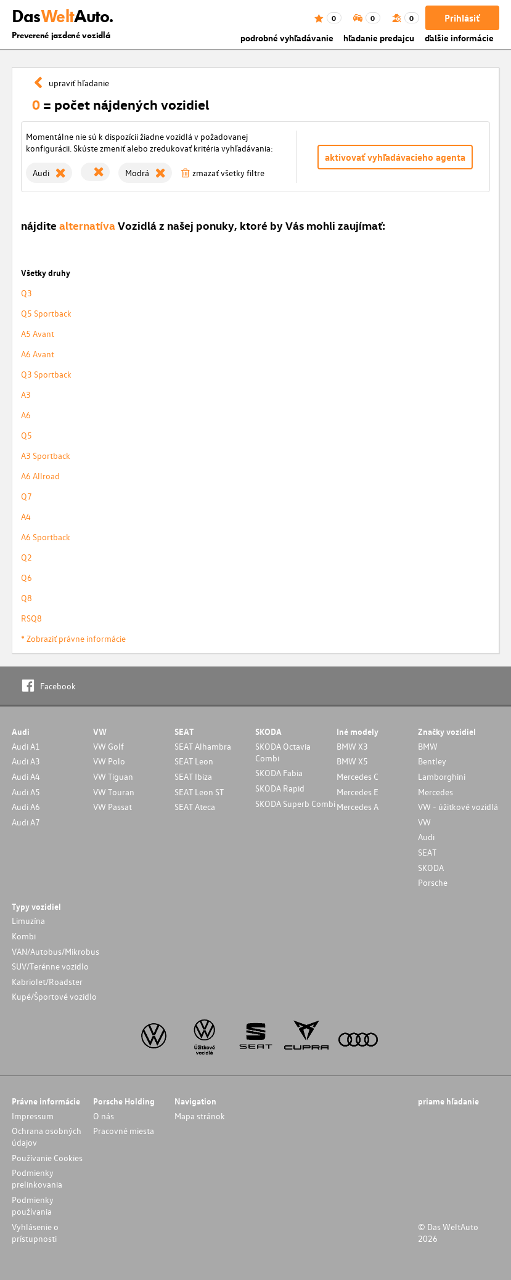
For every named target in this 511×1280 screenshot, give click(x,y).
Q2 (26, 557)
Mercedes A (357, 806)
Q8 (26, 598)
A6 (26, 415)
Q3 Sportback (46, 374)
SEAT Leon (193, 761)
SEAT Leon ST (199, 792)
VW (424, 822)
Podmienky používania (33, 1205)
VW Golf (108, 746)
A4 (26, 516)
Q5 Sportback (46, 313)
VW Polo (109, 761)
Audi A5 (26, 792)
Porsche (433, 882)
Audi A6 (26, 806)
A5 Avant (37, 333)
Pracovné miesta (123, 1130)
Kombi (24, 936)
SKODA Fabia (279, 773)
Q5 (26, 435)
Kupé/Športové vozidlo (54, 996)
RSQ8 (31, 618)
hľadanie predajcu (378, 38)
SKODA (431, 867)
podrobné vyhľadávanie (286, 38)
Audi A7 (26, 822)
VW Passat (112, 806)
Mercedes (435, 792)
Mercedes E (357, 792)
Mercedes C (357, 776)
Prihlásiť (462, 18)
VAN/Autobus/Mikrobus (55, 951)
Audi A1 (26, 746)
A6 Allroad (40, 476)
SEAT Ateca (194, 806)
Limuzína (28, 920)
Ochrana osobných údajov (46, 1136)
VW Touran (113, 792)
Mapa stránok (199, 1116)
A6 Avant (37, 354)
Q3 (26, 293)
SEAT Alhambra (202, 746)
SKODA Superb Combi (295, 803)
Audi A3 (26, 761)
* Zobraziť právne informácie (73, 638)
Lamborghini (441, 776)
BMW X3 (352, 746)
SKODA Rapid (280, 788)
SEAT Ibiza (193, 776)
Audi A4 (26, 776)
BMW (428, 746)
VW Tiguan (113, 776)
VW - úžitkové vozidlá (458, 806)
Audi (426, 837)
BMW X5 (352, 761)
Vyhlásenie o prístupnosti (35, 1232)
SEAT (427, 852)
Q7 (26, 496)
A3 (26, 394)
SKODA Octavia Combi (283, 752)
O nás (103, 1116)
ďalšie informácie (459, 38)
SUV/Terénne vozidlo (50, 966)
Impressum (33, 1116)
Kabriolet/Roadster (47, 981)
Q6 (26, 577)
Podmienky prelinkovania (37, 1178)
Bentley (432, 761)
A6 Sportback (45, 537)
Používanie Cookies (47, 1158)
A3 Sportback (45, 455)
